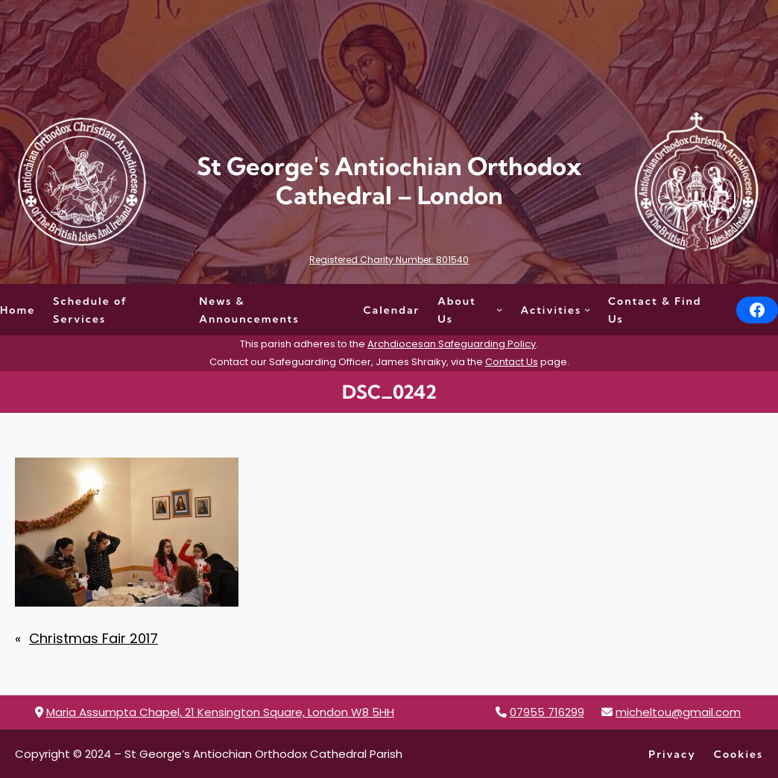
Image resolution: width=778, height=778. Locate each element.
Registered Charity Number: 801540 (389, 259)
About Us (456, 310)
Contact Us (511, 362)
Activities (551, 310)
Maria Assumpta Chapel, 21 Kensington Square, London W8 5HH (220, 712)
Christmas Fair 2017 (93, 638)
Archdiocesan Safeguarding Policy (451, 344)
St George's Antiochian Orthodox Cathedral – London (389, 180)
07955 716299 (547, 712)
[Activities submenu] (587, 309)
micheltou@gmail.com (678, 712)
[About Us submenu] (499, 309)
